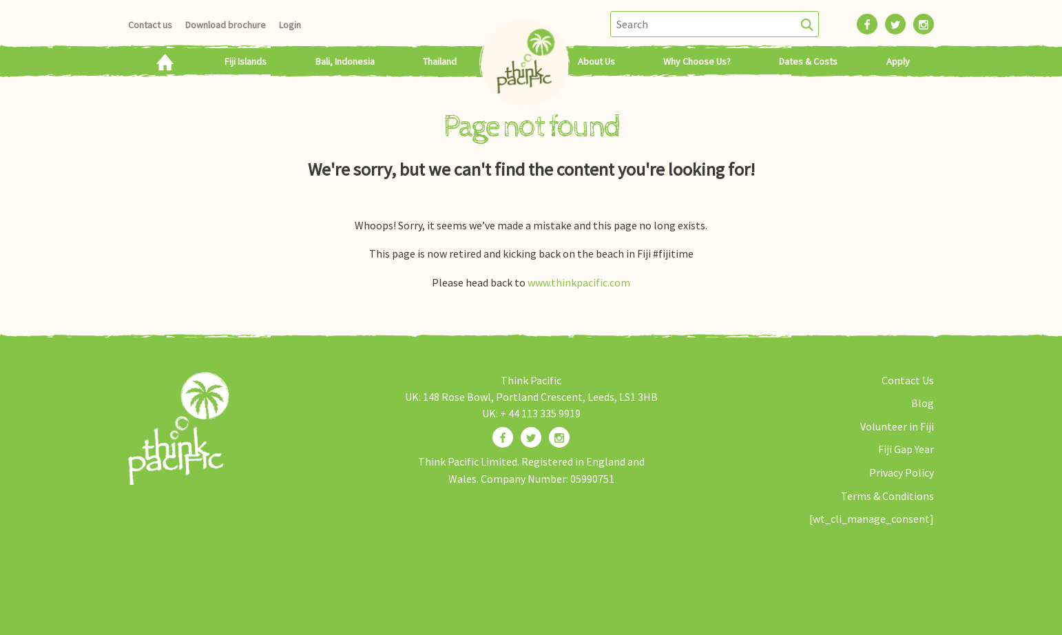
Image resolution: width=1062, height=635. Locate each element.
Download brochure (225, 25)
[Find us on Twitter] (531, 437)
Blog (922, 403)
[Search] (807, 24)
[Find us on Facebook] (502, 437)
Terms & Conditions (887, 496)
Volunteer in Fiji (897, 426)
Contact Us (908, 380)
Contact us (150, 25)
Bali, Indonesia (345, 61)
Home (164, 61)
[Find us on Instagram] (559, 437)
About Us (596, 61)
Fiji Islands (246, 61)
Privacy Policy (901, 472)
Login (290, 25)
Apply (898, 61)
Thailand (440, 61)
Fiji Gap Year (906, 449)
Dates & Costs (808, 61)
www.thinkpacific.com (579, 282)
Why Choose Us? (697, 61)
